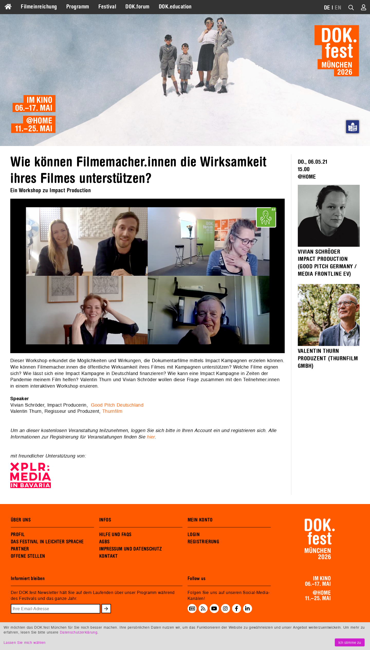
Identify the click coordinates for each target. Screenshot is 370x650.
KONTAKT (108, 556)
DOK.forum (137, 7)
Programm (77, 7)
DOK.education (175, 7)
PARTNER (20, 549)
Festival (107, 7)
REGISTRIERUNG (203, 541)
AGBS (104, 541)
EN (338, 8)
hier (150, 437)
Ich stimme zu (349, 642)
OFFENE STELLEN (28, 556)
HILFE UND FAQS (115, 534)
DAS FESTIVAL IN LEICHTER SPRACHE (47, 541)
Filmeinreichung (39, 7)
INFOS (105, 520)
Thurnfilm (112, 411)
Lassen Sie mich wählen (24, 642)
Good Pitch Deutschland (117, 405)
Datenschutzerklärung (78, 632)
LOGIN (194, 534)
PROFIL (18, 534)
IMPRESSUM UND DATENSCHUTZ (130, 549)
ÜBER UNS (21, 520)
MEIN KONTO (200, 520)
